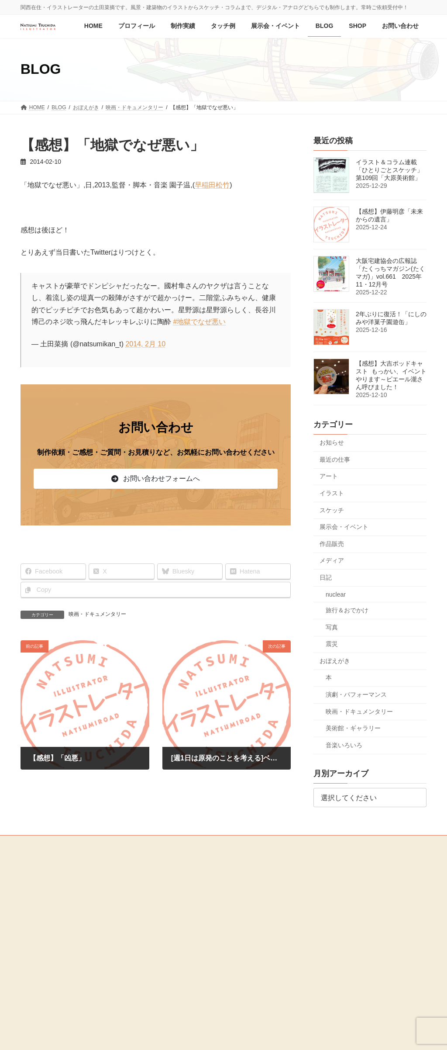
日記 (326, 577)
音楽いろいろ (344, 745)
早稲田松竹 (212, 185)
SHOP (33, 922)
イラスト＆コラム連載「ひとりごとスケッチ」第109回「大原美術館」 (389, 170)
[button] (156, 479)
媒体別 (178, 894)
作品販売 (332, 543)
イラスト (332, 493)
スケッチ (332, 509)
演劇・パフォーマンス (356, 694)
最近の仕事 (335, 459)
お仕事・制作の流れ (189, 925)
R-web (299, 1035)
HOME (33, 863)
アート (329, 476)
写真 (332, 626)
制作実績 (175, 864)
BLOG (33, 908)
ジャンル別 (184, 879)
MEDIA (34, 950)
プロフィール (41, 877)
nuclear (336, 594)
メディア (332, 560)
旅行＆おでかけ (347, 610)
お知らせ (332, 442)
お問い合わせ (41, 936)
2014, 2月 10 (145, 344)
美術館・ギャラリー (353, 728)
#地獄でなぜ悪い (199, 321)
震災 (332, 643)
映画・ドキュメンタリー (97, 614)
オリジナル (184, 909)
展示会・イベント (344, 526)
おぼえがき (335, 660)
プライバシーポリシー (52, 965)
